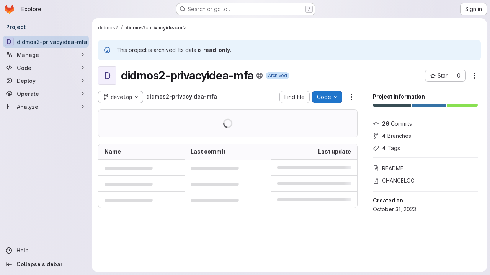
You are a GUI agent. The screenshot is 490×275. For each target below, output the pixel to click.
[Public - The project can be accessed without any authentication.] (259, 76)
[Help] (46, 250)
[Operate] (46, 93)
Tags (386, 148)
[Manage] (46, 55)
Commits (392, 123)
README (388, 168)
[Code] (46, 67)
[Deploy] (46, 80)
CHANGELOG (394, 180)
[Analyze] (46, 106)
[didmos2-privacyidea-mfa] (46, 42)
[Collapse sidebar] (46, 264)
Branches (392, 136)
